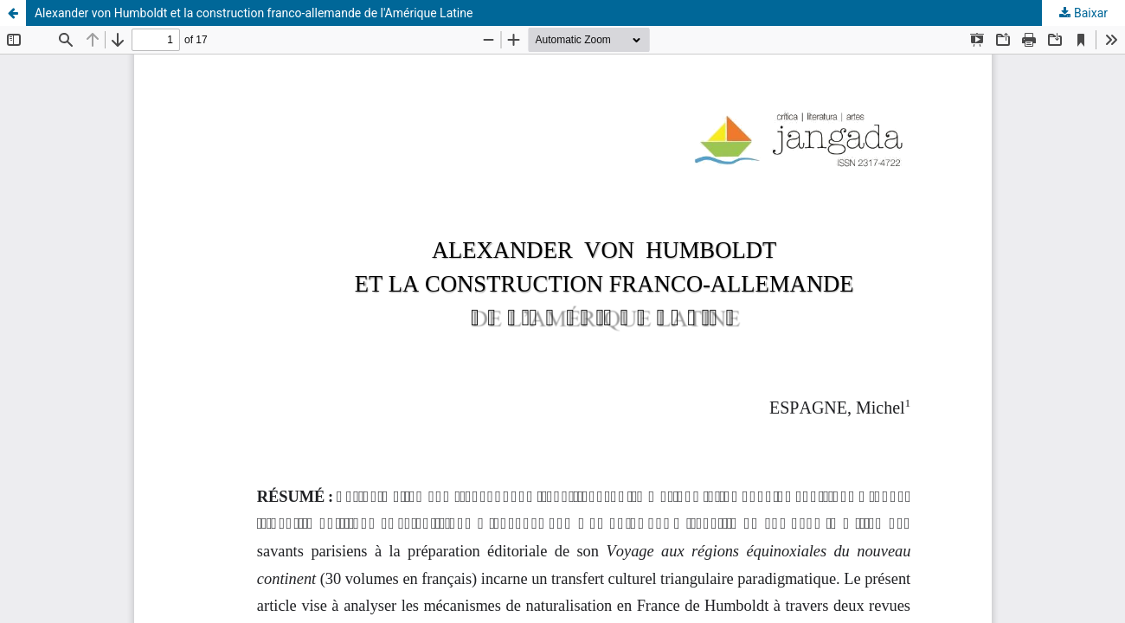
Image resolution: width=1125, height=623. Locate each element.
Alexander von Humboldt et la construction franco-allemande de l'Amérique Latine (253, 13)
